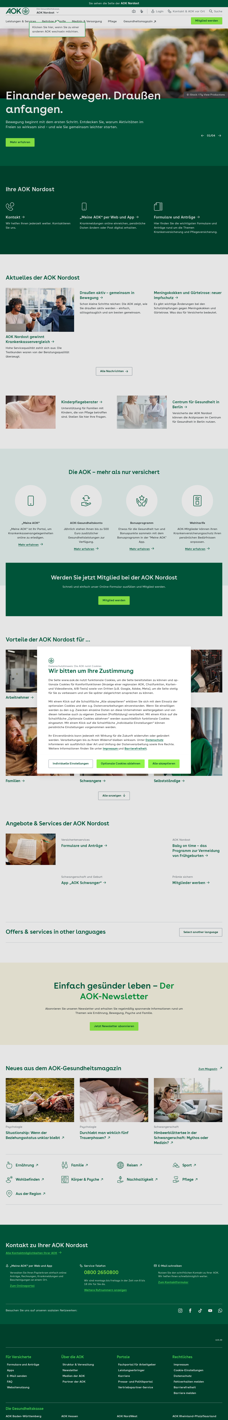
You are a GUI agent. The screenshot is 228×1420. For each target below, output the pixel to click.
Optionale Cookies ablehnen (120, 763)
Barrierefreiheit (136, 748)
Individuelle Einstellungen (71, 763)
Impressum (110, 748)
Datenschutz (154, 740)
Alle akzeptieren (163, 763)
